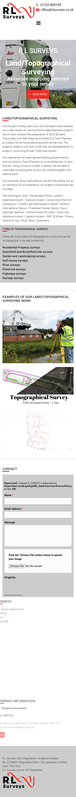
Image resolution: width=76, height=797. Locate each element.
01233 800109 (48, 5)
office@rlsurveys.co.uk (55, 10)
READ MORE (38, 94)
